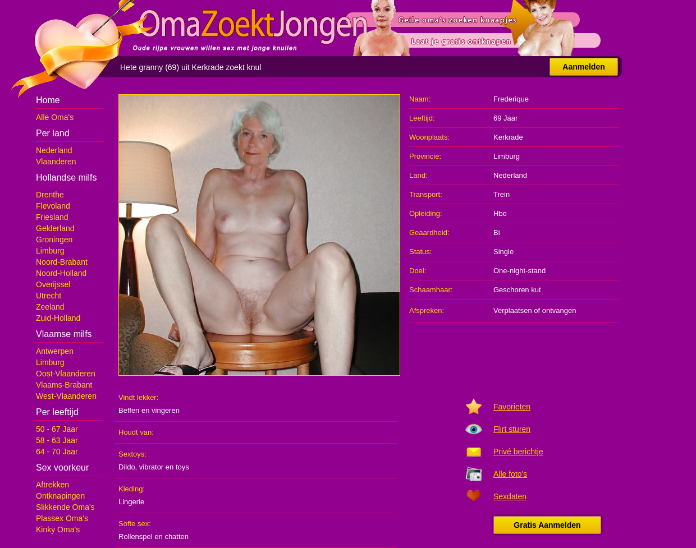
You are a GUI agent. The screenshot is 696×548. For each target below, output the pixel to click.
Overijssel (53, 284)
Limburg (50, 250)
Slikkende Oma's (65, 507)
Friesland (52, 217)
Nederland (54, 150)
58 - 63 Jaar (57, 440)
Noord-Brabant (62, 261)
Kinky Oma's (58, 529)
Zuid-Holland (58, 318)
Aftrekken (52, 484)
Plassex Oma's (62, 518)
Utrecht (48, 295)
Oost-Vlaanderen (65, 373)
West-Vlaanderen (66, 396)
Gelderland (55, 228)
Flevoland (53, 205)
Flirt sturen (511, 429)
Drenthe (50, 194)
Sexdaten (509, 496)
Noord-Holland (61, 273)
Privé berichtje (518, 451)
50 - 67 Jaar (57, 429)
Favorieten (511, 406)
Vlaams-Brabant (64, 384)
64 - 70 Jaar (57, 451)
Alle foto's (510, 473)
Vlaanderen (56, 161)
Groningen (54, 239)
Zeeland (50, 306)
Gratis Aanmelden (547, 525)
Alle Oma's (55, 117)
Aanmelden (583, 66)
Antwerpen (55, 351)
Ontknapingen (60, 495)
